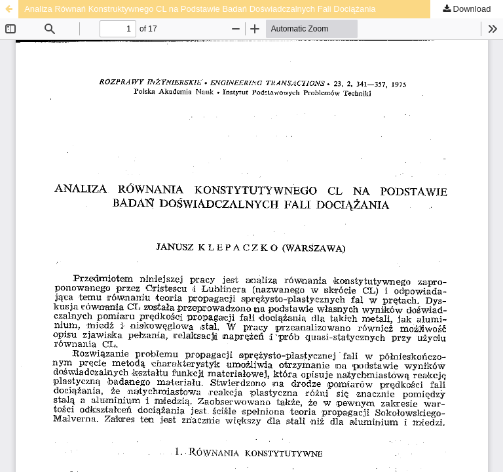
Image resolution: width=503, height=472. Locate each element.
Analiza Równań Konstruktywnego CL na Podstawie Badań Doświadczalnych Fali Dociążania (199, 9)
